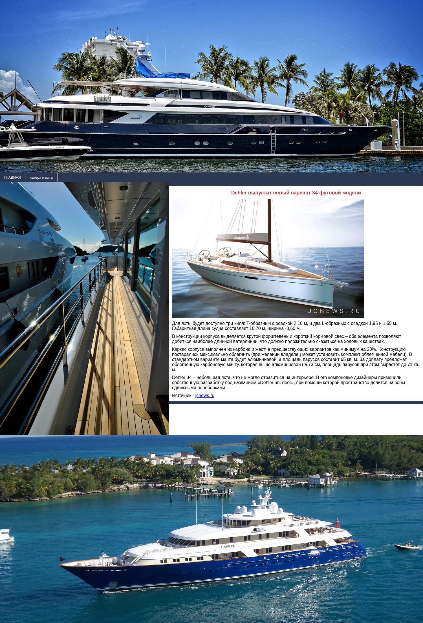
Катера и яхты (41, 177)
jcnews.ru (205, 395)
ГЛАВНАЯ (12, 177)
